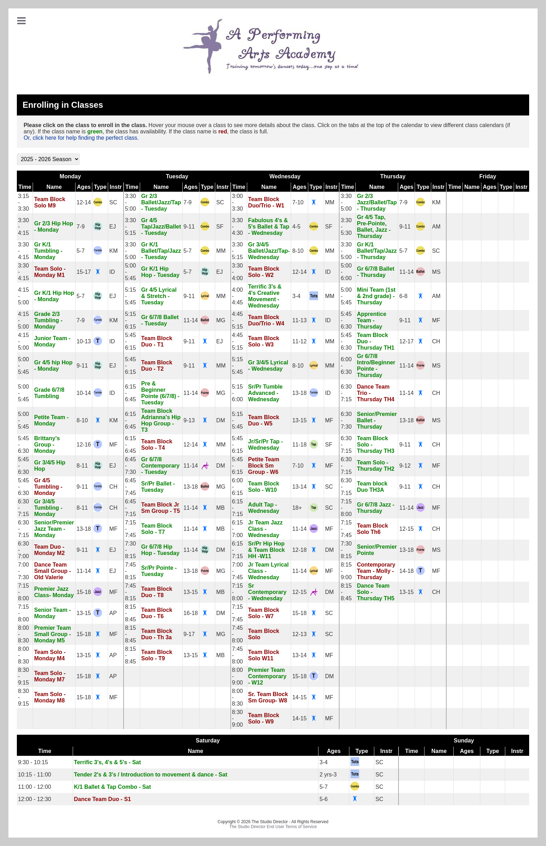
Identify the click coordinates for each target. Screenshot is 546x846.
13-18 (299, 393)
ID (112, 272)
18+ (297, 508)
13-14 (299, 487)
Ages (84, 187)
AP (113, 613)
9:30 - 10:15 (33, 762)
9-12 (404, 466)
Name (54, 187)
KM (436, 202)
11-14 (406, 272)
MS (436, 272)
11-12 (299, 341)
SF (219, 227)
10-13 (84, 341)
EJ (112, 227)
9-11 (189, 227)
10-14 (84, 393)
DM (220, 420)
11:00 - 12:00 (34, 787)
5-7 (81, 251)
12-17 (406, 341)
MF (436, 320)
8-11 (82, 466)
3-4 (296, 296)
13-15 (299, 420)
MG (220, 320)
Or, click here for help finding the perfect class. (81, 138)
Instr (116, 187)
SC (113, 202)
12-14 (84, 202)
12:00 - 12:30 (34, 799)
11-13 (299, 320)
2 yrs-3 (328, 775)
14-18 (406, 571)
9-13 (189, 420)
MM (330, 202)
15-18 (84, 592)
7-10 (297, 202)
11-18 (299, 445)
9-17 (189, 634)
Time (24, 187)
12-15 (406, 529)
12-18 (299, 550)
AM (436, 227)
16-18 (191, 613)
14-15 (299, 697)
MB (220, 508)
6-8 (403, 296)
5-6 (324, 799)
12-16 (84, 445)
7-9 (188, 202)
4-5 (296, 227)
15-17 (84, 272)
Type (100, 187)
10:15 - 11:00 (34, 775)
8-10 (297, 251)
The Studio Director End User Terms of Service (273, 826)
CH (436, 341)
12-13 (299, 634)
